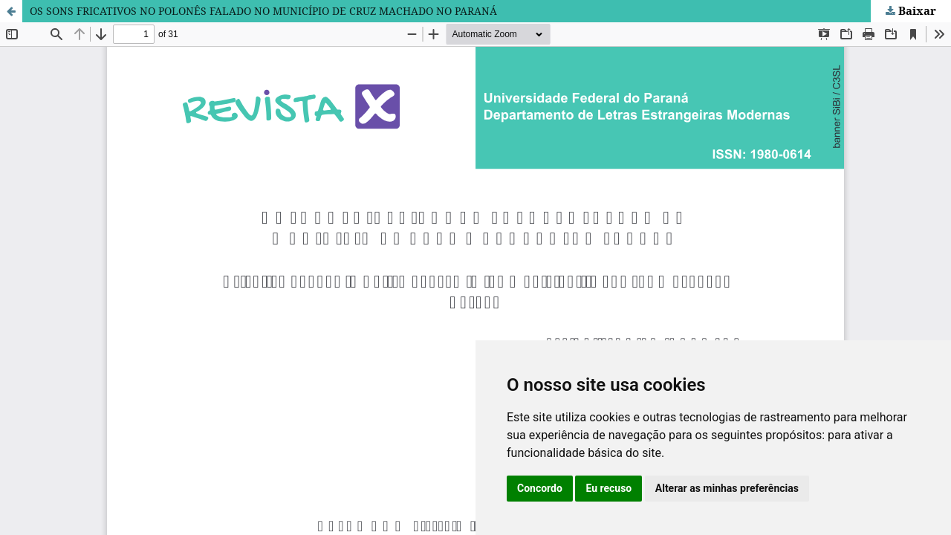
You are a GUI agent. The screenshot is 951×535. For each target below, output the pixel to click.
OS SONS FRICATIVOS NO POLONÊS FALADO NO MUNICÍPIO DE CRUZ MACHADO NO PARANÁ (263, 11)
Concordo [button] (539, 488)
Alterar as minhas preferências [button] (727, 488)
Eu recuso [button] (608, 488)
